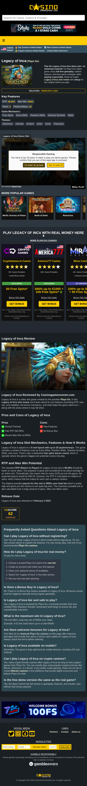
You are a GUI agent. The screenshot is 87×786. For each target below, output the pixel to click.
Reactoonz (68, 215)
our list (51, 563)
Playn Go (33, 61)
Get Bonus (16, 304)
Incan (48, 124)
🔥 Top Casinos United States (28, 47)
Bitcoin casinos (19, 671)
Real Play (78, 187)
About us (76, 732)
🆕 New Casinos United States (57, 47)
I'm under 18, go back (34, 165)
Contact (65, 732)
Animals (19, 124)
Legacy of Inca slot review (56, 80)
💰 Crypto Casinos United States (30, 51)
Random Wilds (37, 115)
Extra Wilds (22, 115)
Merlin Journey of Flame (14, 215)
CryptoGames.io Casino (17, 261)
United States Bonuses (57, 51)
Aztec (39, 124)
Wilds (70, 115)
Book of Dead (41, 215)
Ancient (30, 124)
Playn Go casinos (28, 545)
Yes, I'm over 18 (55, 165)
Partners (54, 732)
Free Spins (8, 115)
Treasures (59, 124)
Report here (16, 186)
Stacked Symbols (56, 115)
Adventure (8, 124)
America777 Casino (49, 261)
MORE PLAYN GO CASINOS (43, 240)
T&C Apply (11, 310)
